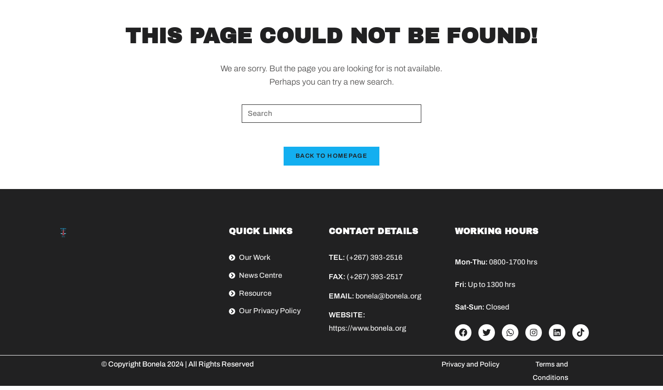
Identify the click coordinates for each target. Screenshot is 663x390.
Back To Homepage (331, 160)
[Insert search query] (331, 113)
